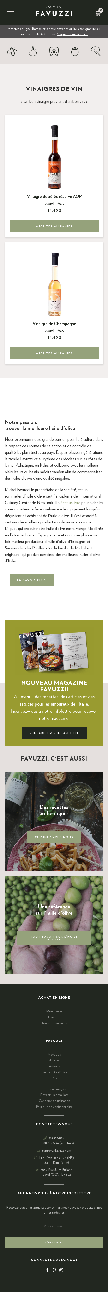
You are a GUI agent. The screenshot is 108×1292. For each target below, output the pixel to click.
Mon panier (54, 1011)
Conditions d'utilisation (54, 1101)
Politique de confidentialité (54, 1107)
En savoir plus (31, 580)
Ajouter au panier (54, 226)
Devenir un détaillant (54, 1095)
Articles (54, 1060)
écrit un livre (70, 503)
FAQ (54, 1078)
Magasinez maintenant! (72, 34)
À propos (54, 1054)
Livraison (54, 1017)
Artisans (54, 1066)
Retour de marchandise (54, 1023)
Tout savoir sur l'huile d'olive (54, 938)
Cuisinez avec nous (54, 837)
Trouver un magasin (54, 1089)
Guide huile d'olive (54, 1072)
